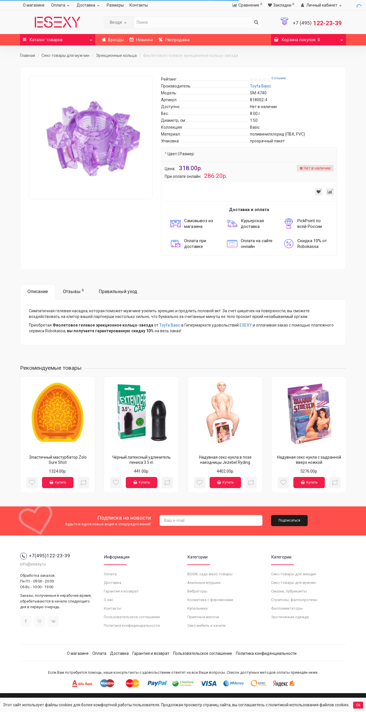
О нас (108, 600)
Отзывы (73, 291)
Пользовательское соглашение (132, 617)
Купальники (197, 608)
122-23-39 (317, 23)
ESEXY (246, 325)
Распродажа (174, 39)
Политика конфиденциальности (132, 625)
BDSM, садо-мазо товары (209, 574)
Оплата (61, 5)
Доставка (89, 5)
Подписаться (289, 520)
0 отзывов (278, 78)
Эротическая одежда (290, 617)
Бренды (113, 39)
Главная (27, 55)
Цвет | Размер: (181, 154)
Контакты (139, 5)
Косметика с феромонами (210, 600)
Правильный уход (118, 291)
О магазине (34, 5)
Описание (37, 291)
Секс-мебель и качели (206, 625)
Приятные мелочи (203, 617)
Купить (57, 482)
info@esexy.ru (33, 564)
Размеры (115, 5)
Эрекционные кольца (116, 55)
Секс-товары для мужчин (65, 55)
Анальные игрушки (203, 582)
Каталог (57, 38)
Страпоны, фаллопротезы (294, 600)
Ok (358, 705)
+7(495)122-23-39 (45, 555)
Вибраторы (197, 591)
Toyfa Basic (169, 325)
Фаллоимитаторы (287, 608)
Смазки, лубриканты (289, 591)
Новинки (141, 39)
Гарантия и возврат (121, 591)
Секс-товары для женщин (293, 574)
